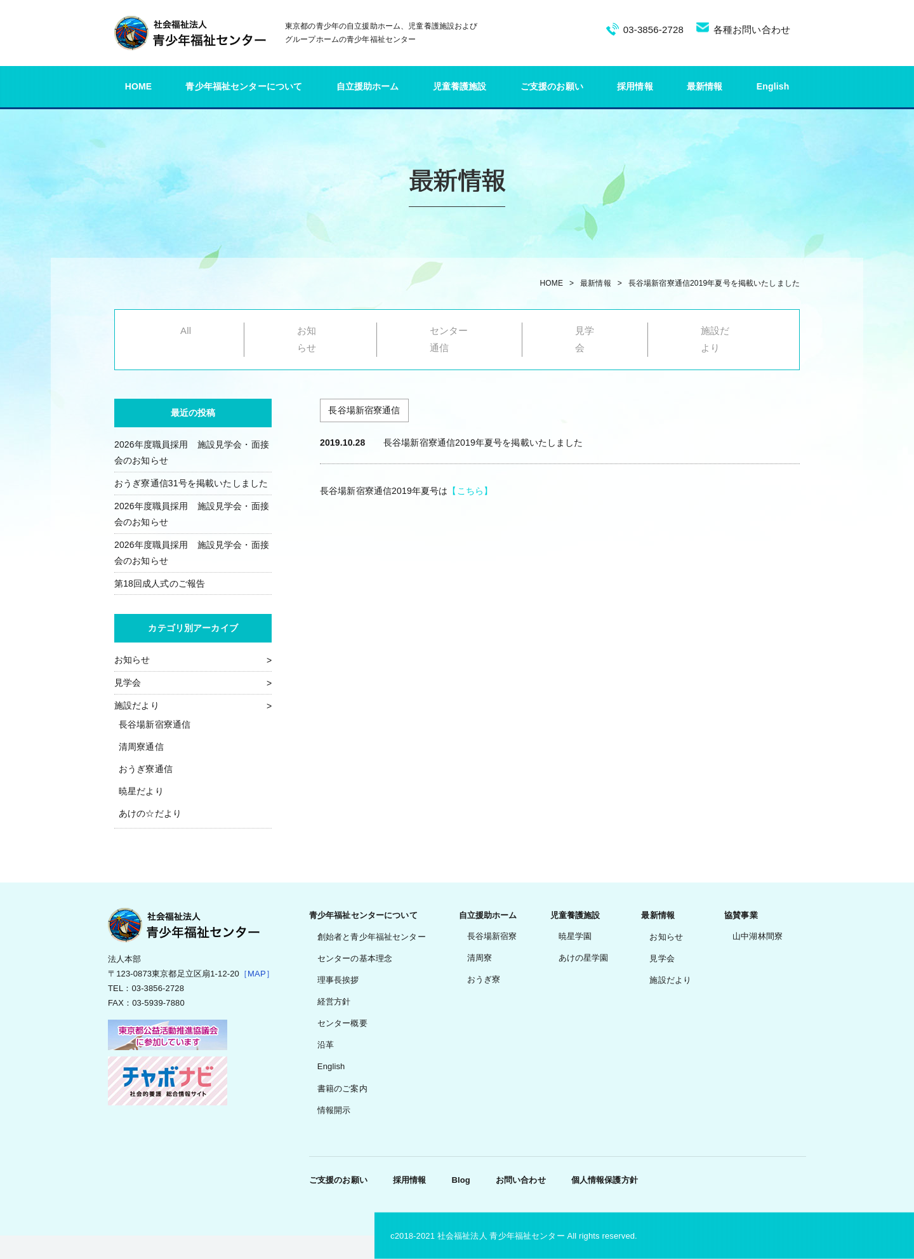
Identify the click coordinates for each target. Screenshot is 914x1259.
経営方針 (334, 1001)
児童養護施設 (460, 86)
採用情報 (635, 86)
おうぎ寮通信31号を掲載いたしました (191, 483)
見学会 (127, 682)
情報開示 (334, 1110)
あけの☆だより (150, 813)
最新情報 (705, 86)
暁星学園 (575, 936)
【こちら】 (470, 491)
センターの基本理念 (354, 958)
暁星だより (141, 791)
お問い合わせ (521, 1180)
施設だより (136, 705)
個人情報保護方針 (604, 1180)
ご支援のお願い (551, 86)
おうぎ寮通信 (146, 769)
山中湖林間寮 (757, 936)
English (773, 86)
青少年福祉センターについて (243, 86)
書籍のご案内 (342, 1088)
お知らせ (132, 660)
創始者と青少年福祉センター (371, 937)
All (185, 330)
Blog (460, 1180)
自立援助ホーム (367, 86)
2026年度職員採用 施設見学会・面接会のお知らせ (191, 452)
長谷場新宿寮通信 (154, 724)
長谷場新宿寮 (492, 936)
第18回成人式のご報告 (159, 583)
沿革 (325, 1044)
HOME (138, 86)
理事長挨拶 (338, 980)
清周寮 (479, 958)
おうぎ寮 (484, 979)
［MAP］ (256, 973)
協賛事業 (741, 915)
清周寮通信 (141, 747)
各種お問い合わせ (751, 29)
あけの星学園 (584, 958)
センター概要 (342, 1023)
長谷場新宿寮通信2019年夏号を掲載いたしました (714, 283)
